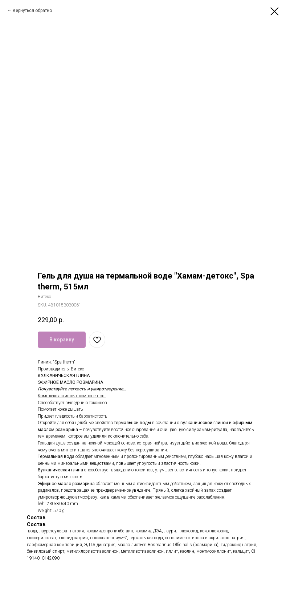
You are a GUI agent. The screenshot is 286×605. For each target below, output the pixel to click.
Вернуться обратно (32, 10)
